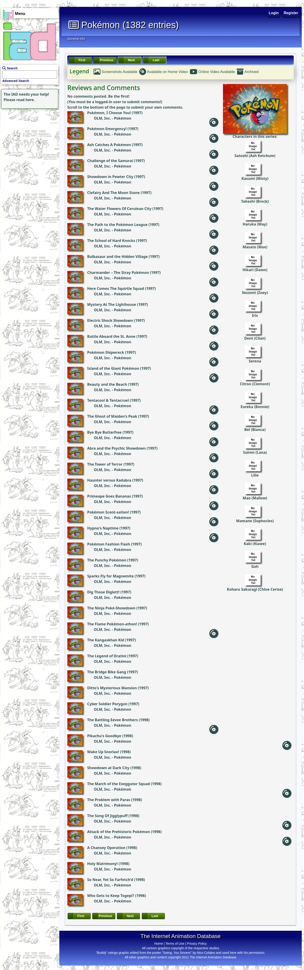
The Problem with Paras (108, 799)
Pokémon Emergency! (107, 128)
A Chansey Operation (106, 847)
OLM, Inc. (102, 118)
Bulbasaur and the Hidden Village (117, 256)
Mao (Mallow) (255, 498)
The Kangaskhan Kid (105, 639)
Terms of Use (174, 943)
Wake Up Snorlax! (103, 751)
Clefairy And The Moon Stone (113, 192)
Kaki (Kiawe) (255, 543)
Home (158, 943)
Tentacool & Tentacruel (108, 400)
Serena (255, 361)
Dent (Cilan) (254, 338)
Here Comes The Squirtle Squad (115, 288)
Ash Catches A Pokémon (109, 144)
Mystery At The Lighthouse (111, 304)
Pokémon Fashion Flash (108, 544)
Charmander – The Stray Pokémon (118, 272)
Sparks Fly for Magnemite (110, 576)
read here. (25, 99)
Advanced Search (15, 81)
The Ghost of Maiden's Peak (112, 416)
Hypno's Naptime (102, 528)
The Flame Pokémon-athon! (112, 624)
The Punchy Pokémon (106, 560)
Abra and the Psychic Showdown (116, 448)
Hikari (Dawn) (255, 269)
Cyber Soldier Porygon (107, 703)
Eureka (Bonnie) (255, 406)
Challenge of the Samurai (110, 160)
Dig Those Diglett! (103, 592)
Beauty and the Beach (107, 384)
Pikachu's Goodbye (104, 735)
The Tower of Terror (105, 464)
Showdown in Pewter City (110, 176)
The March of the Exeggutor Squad (118, 783)
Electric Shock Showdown (110, 320)
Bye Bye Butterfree (104, 432)
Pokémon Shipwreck (105, 352)
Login (274, 13)
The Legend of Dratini (106, 655)
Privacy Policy (197, 943)
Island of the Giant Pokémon (113, 368)
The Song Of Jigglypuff (107, 815)
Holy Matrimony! (102, 863)
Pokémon (122, 118)
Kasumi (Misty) (254, 178)
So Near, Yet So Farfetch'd (110, 879)
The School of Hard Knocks (111, 240)
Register (291, 13)
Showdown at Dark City (108, 767)
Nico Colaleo (206, 952)
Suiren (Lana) (255, 452)
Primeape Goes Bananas (109, 496)
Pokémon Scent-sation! (108, 512)
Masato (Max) (255, 246)
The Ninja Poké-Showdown (111, 608)
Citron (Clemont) (255, 383)
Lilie (255, 475)
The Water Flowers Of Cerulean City (119, 208)
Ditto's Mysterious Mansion (112, 687)
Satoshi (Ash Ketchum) (254, 155)
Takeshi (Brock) (255, 201)
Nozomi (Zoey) (255, 292)
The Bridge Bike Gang (106, 671)
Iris (255, 315)
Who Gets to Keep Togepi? (110, 895)
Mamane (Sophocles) (255, 520)
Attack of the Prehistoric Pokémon (118, 831)
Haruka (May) (255, 224)
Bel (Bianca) (254, 429)
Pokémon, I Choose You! (109, 112)
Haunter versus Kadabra (109, 480)
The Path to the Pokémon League (117, 224)
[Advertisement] (28, 138)
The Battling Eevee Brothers (112, 719)
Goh (255, 566)
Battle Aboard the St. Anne (111, 336)
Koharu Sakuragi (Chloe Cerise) (255, 589)
